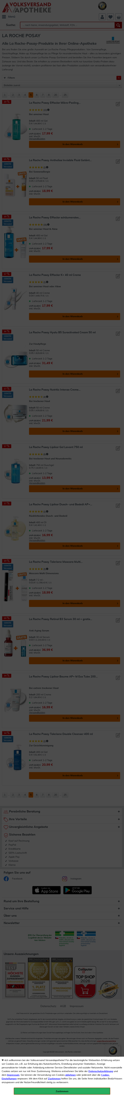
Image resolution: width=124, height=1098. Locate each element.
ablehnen (70, 1075)
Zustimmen (54, 1079)
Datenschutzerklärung (100, 1071)
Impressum (13, 1075)
